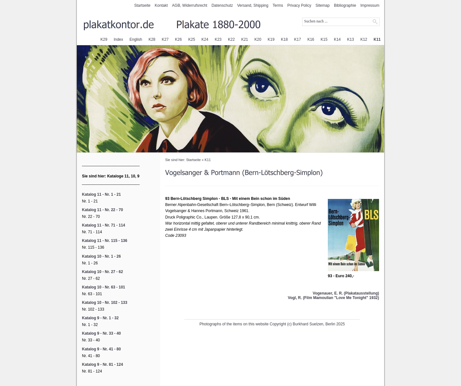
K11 (377, 39)
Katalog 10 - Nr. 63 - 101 (103, 287)
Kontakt (161, 5)
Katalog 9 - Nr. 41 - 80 (101, 349)
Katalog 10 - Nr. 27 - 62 (102, 272)
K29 (104, 39)
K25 (191, 39)
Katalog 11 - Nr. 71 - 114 (103, 225)
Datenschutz (222, 5)
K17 (297, 39)
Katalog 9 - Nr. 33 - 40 (101, 333)
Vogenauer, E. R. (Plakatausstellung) (346, 293)
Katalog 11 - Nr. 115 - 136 (104, 240)
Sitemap (323, 5)
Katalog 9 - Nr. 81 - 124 (102, 364)
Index (118, 39)
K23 (218, 39)
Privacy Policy (299, 5)
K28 (152, 39)
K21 (244, 39)
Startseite (142, 5)
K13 (350, 39)
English (136, 39)
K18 (284, 39)
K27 (165, 39)
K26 (178, 39)
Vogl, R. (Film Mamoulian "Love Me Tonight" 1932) (333, 298)
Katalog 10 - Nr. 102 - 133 (104, 302)
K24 (204, 39)
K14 (337, 39)
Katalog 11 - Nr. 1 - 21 (101, 194)
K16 (310, 39)
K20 (258, 39)
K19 (271, 39)
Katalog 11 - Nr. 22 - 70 (102, 210)
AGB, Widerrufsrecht (189, 5)
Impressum (369, 5)
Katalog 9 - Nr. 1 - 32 (100, 318)
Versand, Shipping (252, 5)
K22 (231, 39)
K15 (324, 39)
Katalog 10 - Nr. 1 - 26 (101, 256)
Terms (278, 5)
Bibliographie (345, 5)
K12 (363, 39)
